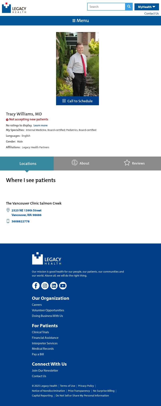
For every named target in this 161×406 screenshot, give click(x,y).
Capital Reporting (42, 395)
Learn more (40, 125)
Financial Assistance (45, 338)
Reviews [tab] (134, 163)
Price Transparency (79, 390)
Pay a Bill (38, 354)
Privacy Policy (86, 386)
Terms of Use (68, 386)
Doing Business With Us (47, 316)
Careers (37, 305)
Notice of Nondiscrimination (48, 390)
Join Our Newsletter (45, 370)
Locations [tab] (28, 163)
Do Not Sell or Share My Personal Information (82, 395)
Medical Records (43, 349)
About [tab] (80, 163)
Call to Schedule (77, 101)
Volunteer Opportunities (48, 310)
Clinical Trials (40, 332)
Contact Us (151, 13)
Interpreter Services (44, 343)
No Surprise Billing (104, 390)
